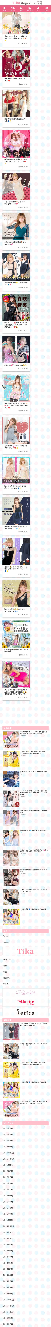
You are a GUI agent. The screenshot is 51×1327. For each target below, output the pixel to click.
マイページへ (25, 1299)
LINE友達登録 (25, 1308)
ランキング (41, 1294)
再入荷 (25, 1294)
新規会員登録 (25, 1303)
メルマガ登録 (25, 1313)
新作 (10, 1294)
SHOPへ (25, 1290)
